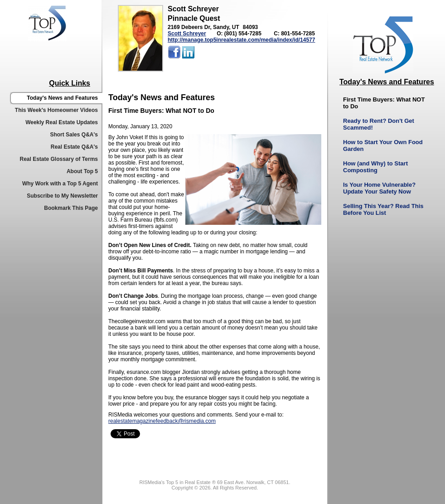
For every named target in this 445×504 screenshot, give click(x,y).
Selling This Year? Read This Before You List (383, 209)
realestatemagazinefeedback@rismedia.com (162, 421)
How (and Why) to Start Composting (375, 167)
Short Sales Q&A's (74, 134)
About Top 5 (82, 171)
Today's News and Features (62, 98)
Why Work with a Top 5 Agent (60, 183)
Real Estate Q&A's (74, 147)
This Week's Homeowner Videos (56, 110)
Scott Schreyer (187, 33)
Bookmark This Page (71, 208)
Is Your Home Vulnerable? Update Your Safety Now (379, 188)
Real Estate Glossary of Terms (58, 159)
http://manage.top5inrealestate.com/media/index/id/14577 (241, 40)
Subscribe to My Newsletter (62, 196)
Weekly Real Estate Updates (61, 122)
